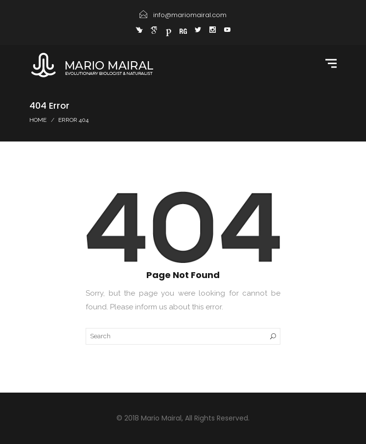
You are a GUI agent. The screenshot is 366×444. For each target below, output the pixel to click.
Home (37, 120)
